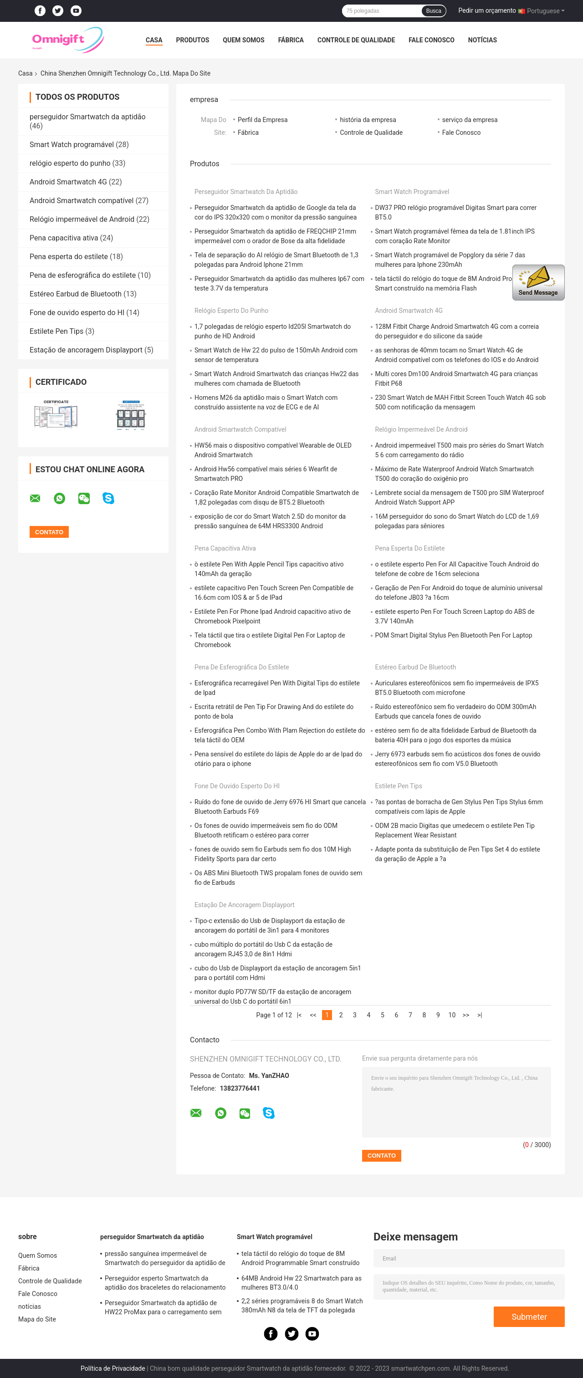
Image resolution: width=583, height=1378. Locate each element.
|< (299, 1015)
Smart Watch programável (72, 144)
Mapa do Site (37, 1319)
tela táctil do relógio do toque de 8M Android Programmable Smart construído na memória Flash (300, 1259)
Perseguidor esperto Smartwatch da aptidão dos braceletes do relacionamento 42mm (165, 1284)
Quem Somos (243, 40)
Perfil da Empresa (263, 119)
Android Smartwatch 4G (68, 182)
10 (452, 1015)
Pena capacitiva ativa (64, 238)
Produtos (193, 40)
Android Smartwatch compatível (81, 200)
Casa (154, 40)
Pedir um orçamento (488, 10)
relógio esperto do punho (70, 163)
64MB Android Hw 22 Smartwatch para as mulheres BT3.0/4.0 (301, 1283)
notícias (482, 40)
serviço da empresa (470, 119)
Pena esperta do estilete (69, 256)
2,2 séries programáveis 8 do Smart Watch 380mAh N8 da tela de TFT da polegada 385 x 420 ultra (302, 1307)
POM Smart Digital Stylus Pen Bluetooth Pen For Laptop (453, 635)
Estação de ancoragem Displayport (86, 350)
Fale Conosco (432, 40)
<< (313, 1015)
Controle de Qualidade (356, 40)
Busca (433, 11)
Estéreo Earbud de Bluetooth (76, 294)
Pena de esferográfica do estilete (83, 275)
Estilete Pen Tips (56, 331)
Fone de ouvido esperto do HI (77, 312)
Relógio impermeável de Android (82, 219)
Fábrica (291, 40)
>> (466, 1015)
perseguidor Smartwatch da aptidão (88, 116)
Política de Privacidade (113, 1368)
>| (479, 1015)
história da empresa (368, 119)
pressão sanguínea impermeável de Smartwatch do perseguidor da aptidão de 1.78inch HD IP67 (165, 1259)
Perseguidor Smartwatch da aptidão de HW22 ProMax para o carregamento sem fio (163, 1308)
